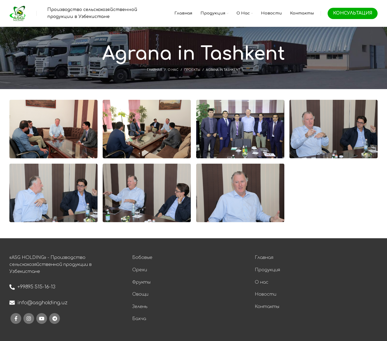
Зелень (140, 306)
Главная (154, 70)
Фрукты (141, 282)
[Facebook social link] (15, 318)
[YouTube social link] (41, 318)
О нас (173, 70)
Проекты (192, 70)
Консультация (352, 13)
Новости (265, 294)
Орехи (139, 269)
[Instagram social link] (28, 318)
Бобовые (142, 257)
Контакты (267, 306)
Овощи (140, 294)
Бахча (139, 318)
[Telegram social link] (54, 318)
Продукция (267, 269)
